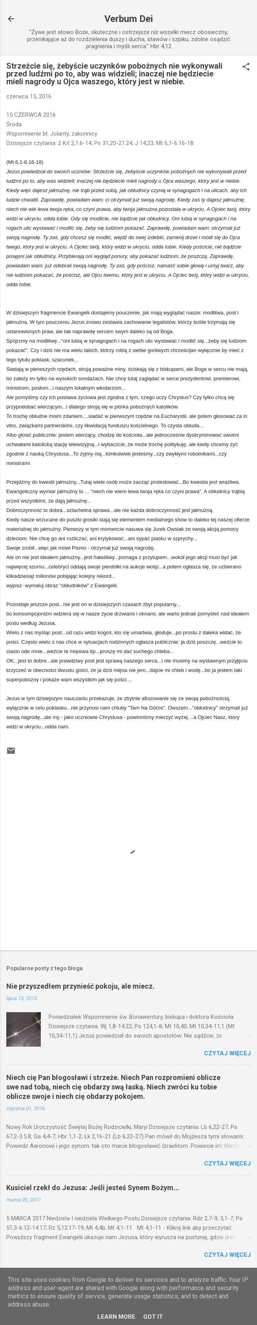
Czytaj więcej (227, 1053)
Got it (153, 1316)
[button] (246, 67)
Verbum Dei (128, 18)
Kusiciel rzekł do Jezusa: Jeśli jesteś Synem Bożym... (92, 1187)
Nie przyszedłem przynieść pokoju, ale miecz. (80, 986)
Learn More (116, 1316)
